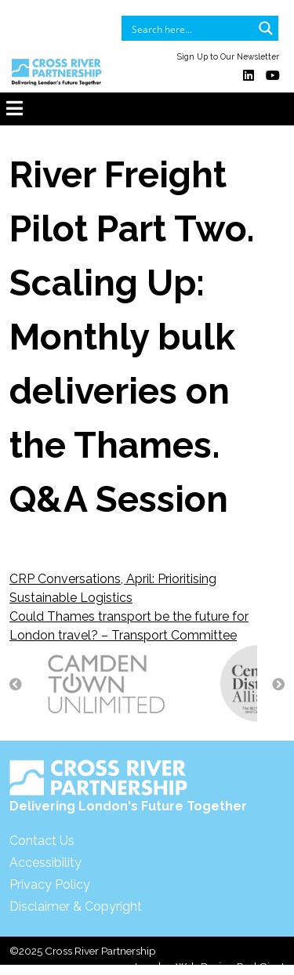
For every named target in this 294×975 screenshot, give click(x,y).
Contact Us (41, 840)
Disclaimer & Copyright (75, 906)
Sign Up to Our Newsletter (228, 56)
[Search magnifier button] (266, 28)
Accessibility (45, 862)
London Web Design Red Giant (210, 966)
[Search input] (190, 28)
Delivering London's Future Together (128, 786)
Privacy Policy (49, 884)
